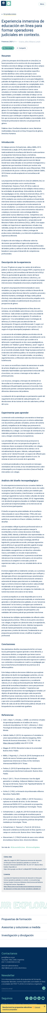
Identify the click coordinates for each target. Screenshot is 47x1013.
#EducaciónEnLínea (18, 847)
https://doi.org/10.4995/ (11, 743)
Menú (42, 4)
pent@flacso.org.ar (8, 957)
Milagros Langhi (34, 42)
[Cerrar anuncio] (44, 1006)
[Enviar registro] (43, 988)
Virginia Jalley (24, 42)
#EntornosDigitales (33, 847)
